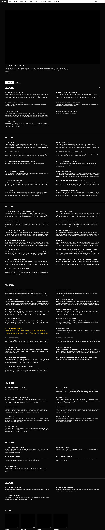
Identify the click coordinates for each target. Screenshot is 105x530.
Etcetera (49, 1)
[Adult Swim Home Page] (4, 1)
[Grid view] (99, 87)
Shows (10, 1)
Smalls (31, 1)
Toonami (21, 1)
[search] (103, 1)
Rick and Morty (57, 1)
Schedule (36, 1)
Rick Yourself (43, 1)
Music (26, 1)
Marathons (15, 1)
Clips (17, 82)
